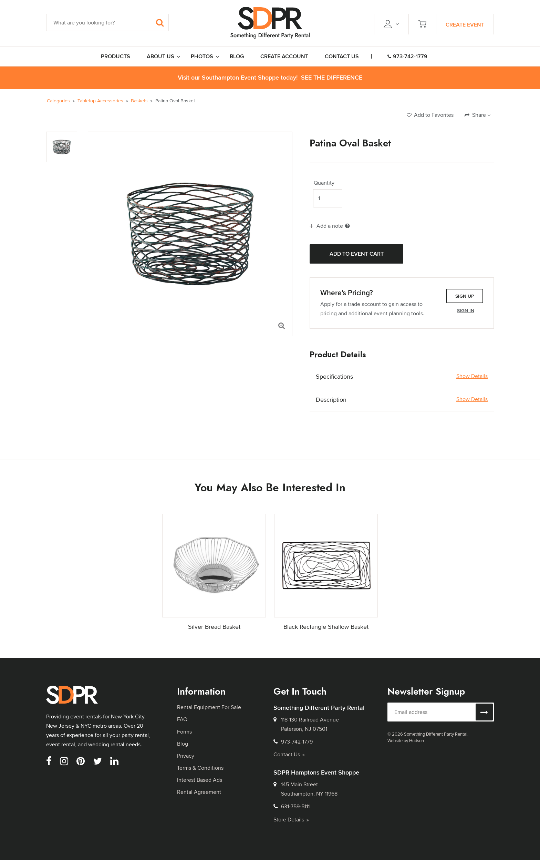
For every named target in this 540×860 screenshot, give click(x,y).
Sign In (465, 310)
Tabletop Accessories (100, 100)
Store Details (291, 819)
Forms (184, 732)
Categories (58, 100)
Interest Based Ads (199, 780)
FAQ (182, 719)
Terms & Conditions (200, 768)
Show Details (472, 376)
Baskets (139, 100)
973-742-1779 (407, 56)
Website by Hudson (405, 740)
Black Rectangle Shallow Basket (325, 626)
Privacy (185, 756)
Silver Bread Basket (214, 626)
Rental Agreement (199, 792)
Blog (182, 744)
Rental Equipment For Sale (209, 707)
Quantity (324, 183)
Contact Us (289, 754)
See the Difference (331, 77)
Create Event (465, 25)
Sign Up (464, 296)
